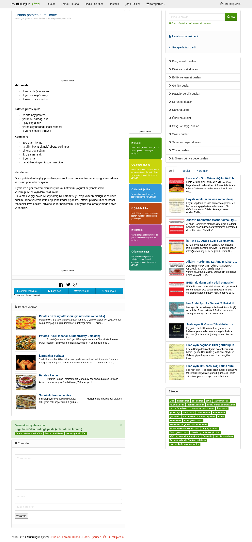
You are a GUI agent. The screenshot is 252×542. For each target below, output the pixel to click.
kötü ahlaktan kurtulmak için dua (199, 416)
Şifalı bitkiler (139, 208)
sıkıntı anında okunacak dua (221, 404)
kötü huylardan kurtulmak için (184, 436)
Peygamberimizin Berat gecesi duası (188, 440)
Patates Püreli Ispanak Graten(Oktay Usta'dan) (69, 335)
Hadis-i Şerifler (94, 4)
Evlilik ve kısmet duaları (185, 77)
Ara (231, 17)
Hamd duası (219, 412)
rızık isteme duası (224, 436)
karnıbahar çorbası (51, 355)
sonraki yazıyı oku (27, 291)
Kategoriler (155, 4)
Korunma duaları (181, 101)
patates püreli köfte (75, 433)
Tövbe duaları (179, 150)
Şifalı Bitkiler (132, 4)
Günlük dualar (179, 85)
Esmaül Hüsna (70, 4)
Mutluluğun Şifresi (22, 18)
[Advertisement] (68, 50)
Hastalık (114, 4)
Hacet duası (183, 401)
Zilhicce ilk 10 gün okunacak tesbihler (188, 424)
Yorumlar (202, 170)
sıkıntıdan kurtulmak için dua (184, 428)
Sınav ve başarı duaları (185, 142)
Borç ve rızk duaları (182, 61)
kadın (221, 416)
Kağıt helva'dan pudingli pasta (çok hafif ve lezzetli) (48, 429)
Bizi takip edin (230, 4)
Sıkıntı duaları (179, 134)
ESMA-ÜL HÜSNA (178, 408)
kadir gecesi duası (193, 420)
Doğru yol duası (209, 428)
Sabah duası (203, 412)
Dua (172, 401)
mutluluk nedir (177, 404)
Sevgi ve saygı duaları (184, 126)
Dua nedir (207, 436)
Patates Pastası (49, 375)
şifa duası (174, 416)
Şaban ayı (175, 412)
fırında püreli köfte (54, 433)
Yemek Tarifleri (39, 18)
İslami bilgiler (140, 251)
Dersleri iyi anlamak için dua (205, 432)
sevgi (208, 401)
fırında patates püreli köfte (29, 433)
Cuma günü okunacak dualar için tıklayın (191, 23)
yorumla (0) (81, 291)
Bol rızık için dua (195, 404)
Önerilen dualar (180, 118)
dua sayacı (109, 291)
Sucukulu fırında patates (55, 395)
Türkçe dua (175, 420)
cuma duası (188, 412)
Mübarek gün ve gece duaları (188, 158)
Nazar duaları (179, 109)
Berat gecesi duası (179, 432)
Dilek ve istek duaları (183, 69)
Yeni (171, 170)
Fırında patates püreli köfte (59, 18)
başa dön (54, 291)
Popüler (185, 170)
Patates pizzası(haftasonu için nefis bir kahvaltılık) (72, 316)
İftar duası (222, 408)
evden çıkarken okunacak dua (184, 444)
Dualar (51, 4)
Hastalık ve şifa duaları (184, 93)
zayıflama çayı (221, 401)
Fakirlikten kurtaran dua (202, 408)
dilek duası (197, 401)
